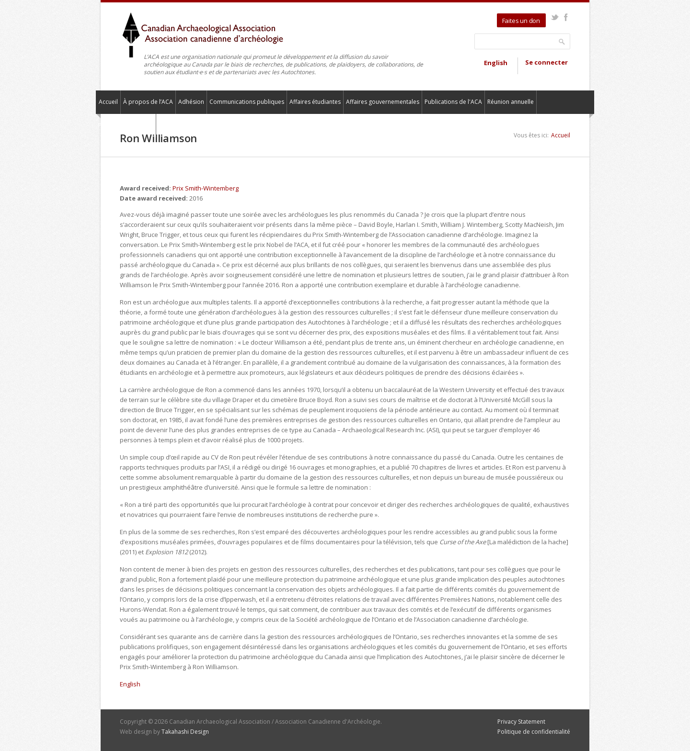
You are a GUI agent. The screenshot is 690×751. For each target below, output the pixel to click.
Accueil (108, 102)
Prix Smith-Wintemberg (205, 188)
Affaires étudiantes (315, 102)
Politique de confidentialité (533, 732)
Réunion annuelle (510, 102)
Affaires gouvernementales (382, 102)
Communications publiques (246, 102)
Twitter (554, 17)
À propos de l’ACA (148, 102)
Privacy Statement (521, 721)
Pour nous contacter (125, 125)
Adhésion (191, 102)
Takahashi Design (185, 732)
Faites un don (521, 20)
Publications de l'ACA (453, 102)
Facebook (565, 17)
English (495, 62)
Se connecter (546, 62)
